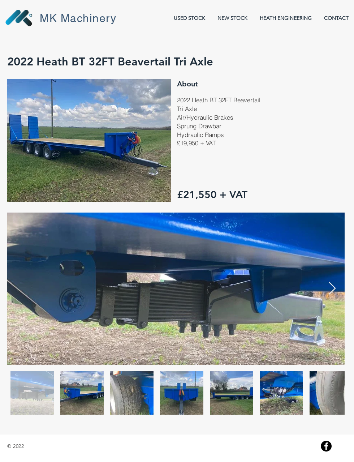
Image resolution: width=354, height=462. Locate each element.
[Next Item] (332, 289)
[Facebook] (326, 446)
